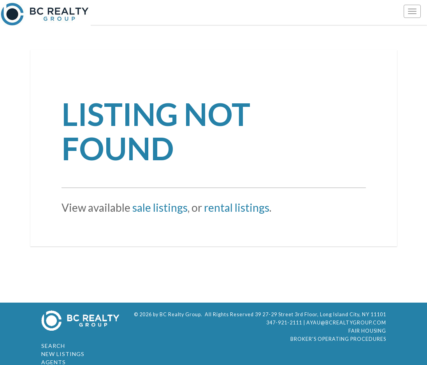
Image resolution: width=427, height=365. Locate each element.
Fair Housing (367, 331)
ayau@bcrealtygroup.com (346, 323)
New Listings (62, 354)
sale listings (160, 207)
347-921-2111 (284, 323)
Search (53, 345)
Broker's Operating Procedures (338, 339)
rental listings (236, 207)
